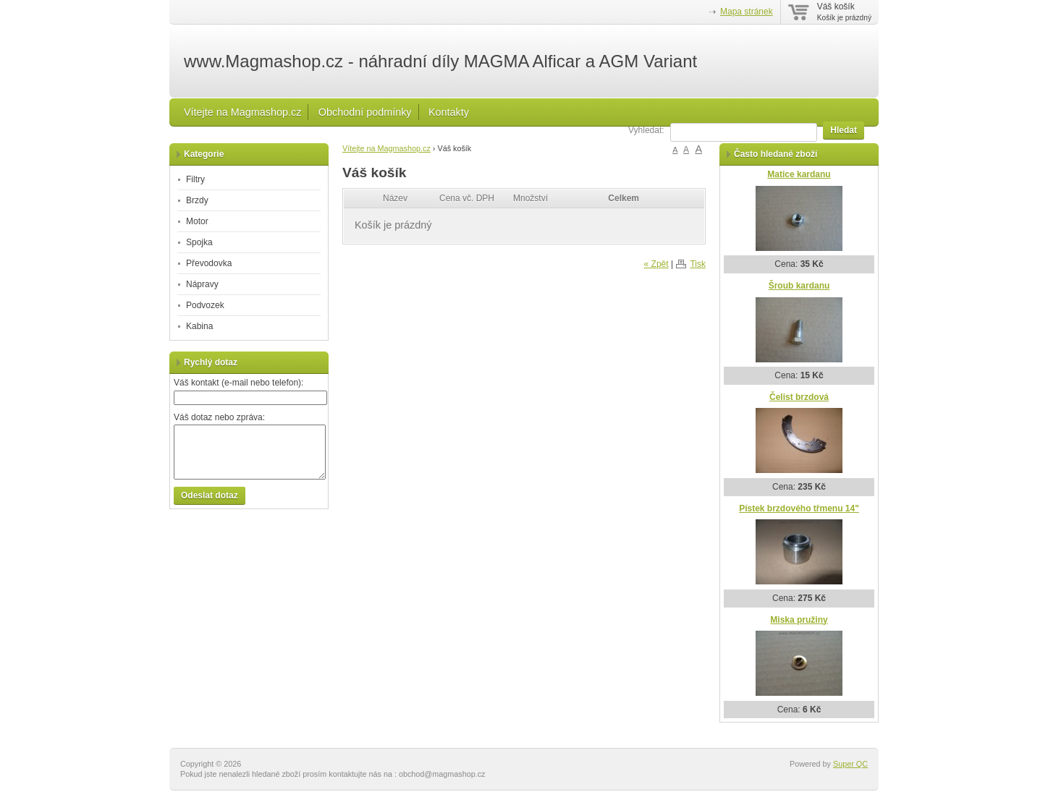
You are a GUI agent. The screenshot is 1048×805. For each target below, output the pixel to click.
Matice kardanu (798, 174)
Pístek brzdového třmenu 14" (799, 508)
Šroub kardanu (799, 286)
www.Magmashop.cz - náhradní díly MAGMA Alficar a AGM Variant (440, 61)
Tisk (698, 264)
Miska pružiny (798, 620)
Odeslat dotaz (209, 495)
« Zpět (656, 264)
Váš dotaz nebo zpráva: (219, 417)
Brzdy (197, 200)
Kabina (199, 326)
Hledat (843, 130)
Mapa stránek (746, 12)
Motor (197, 221)
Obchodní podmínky (365, 112)
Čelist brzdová (799, 397)
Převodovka (209, 263)
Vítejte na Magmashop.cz (242, 112)
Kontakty (448, 112)
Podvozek (205, 305)
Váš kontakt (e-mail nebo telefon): (238, 383)
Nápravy (202, 284)
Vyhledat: (646, 130)
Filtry (195, 179)
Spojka (199, 242)
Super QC (850, 763)
